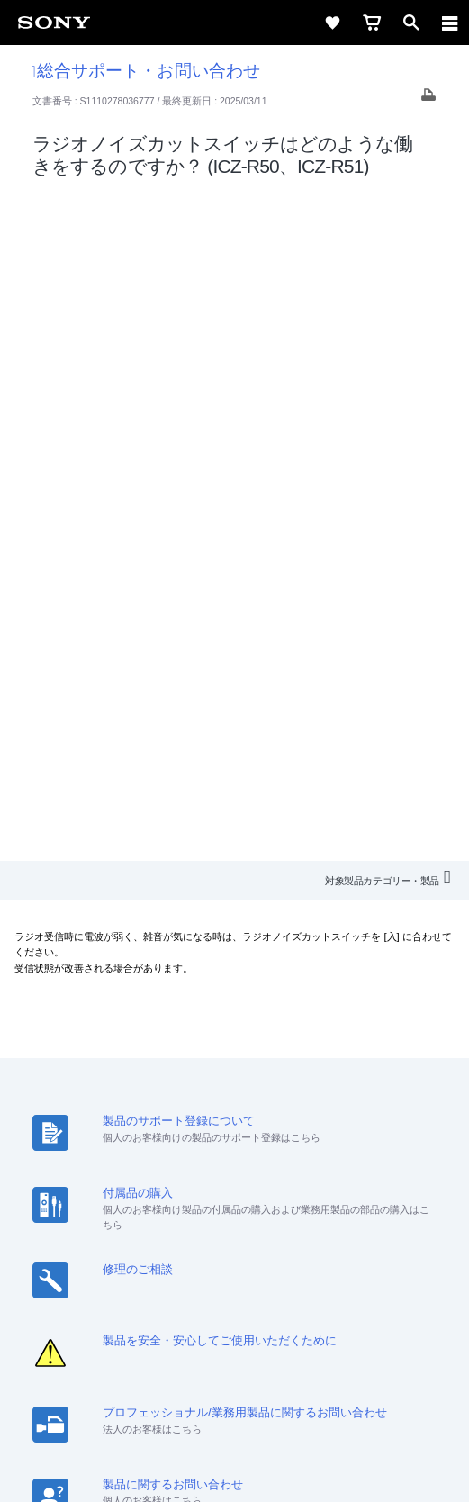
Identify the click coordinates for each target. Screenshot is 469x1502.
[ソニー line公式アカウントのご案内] (176, 1272)
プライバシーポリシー (234, 1394)
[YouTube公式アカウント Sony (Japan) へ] (254, 1272)
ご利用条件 (234, 1374)
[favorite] (332, 22)
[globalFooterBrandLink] (234, 1466)
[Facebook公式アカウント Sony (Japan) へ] (293, 1272)
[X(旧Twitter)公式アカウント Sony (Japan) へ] (215, 1272)
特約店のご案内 (211, 1205)
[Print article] (428, 99)
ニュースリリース (315, 1205)
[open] (411, 22)
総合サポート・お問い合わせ (146, 70)
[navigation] (450, 22)
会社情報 (67, 1205)
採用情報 (130, 1205)
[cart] (372, 22)
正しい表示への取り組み (235, 1413)
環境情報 (401, 1205)
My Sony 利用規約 (234, 1229)
